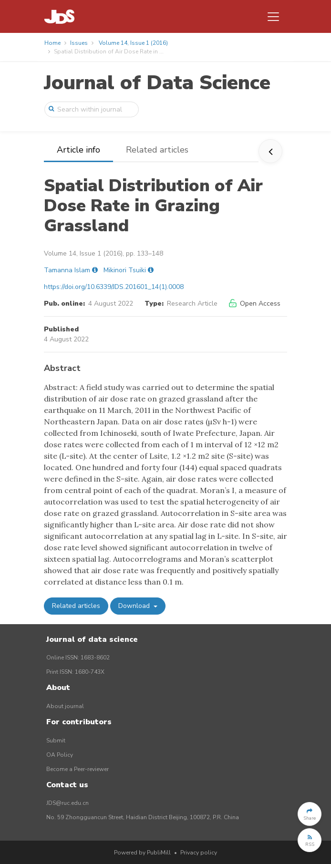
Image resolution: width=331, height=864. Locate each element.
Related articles (157, 149)
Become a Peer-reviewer (77, 769)
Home (52, 43)
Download (135, 605)
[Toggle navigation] (273, 16)
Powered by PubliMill (142, 852)
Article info (78, 149)
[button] (309, 814)
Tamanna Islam (67, 270)
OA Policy (59, 755)
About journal (65, 706)
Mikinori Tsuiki (124, 270)
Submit (55, 740)
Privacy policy (198, 852)
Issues (79, 43)
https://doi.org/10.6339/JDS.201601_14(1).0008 (114, 286)
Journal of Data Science (157, 82)
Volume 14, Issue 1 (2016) (133, 43)
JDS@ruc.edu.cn (67, 803)
